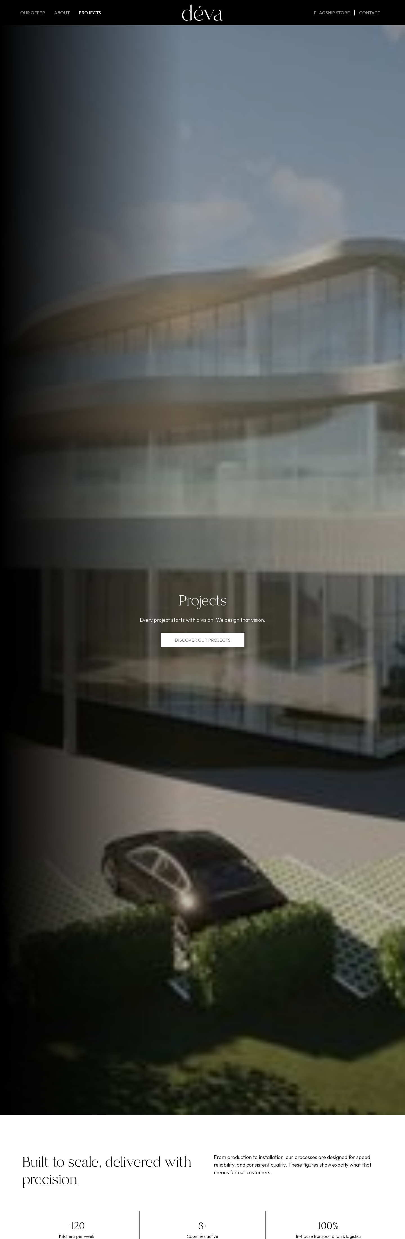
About (62, 12)
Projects (90, 12)
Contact (369, 12)
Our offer (32, 12)
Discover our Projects (203, 640)
